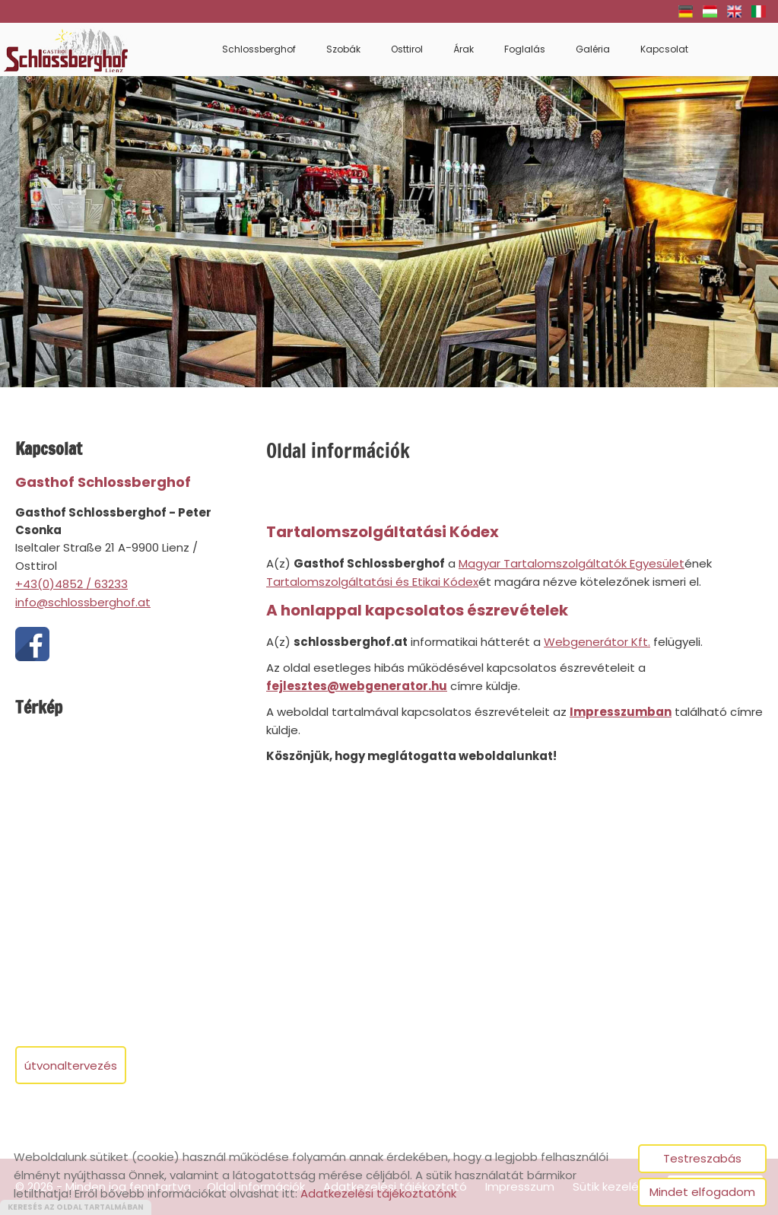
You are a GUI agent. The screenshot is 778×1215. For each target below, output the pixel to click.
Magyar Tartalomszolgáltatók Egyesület (571, 563)
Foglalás (524, 49)
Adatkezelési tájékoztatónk (378, 1193)
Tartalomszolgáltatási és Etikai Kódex (372, 582)
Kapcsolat (664, 49)
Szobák (343, 49)
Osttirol (407, 49)
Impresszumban (621, 712)
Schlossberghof (259, 49)
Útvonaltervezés (70, 1065)
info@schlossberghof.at (83, 602)
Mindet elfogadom (702, 1192)
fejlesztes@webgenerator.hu (356, 686)
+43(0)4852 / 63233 (71, 584)
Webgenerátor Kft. (597, 642)
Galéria (593, 49)
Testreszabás (702, 1158)
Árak (463, 49)
